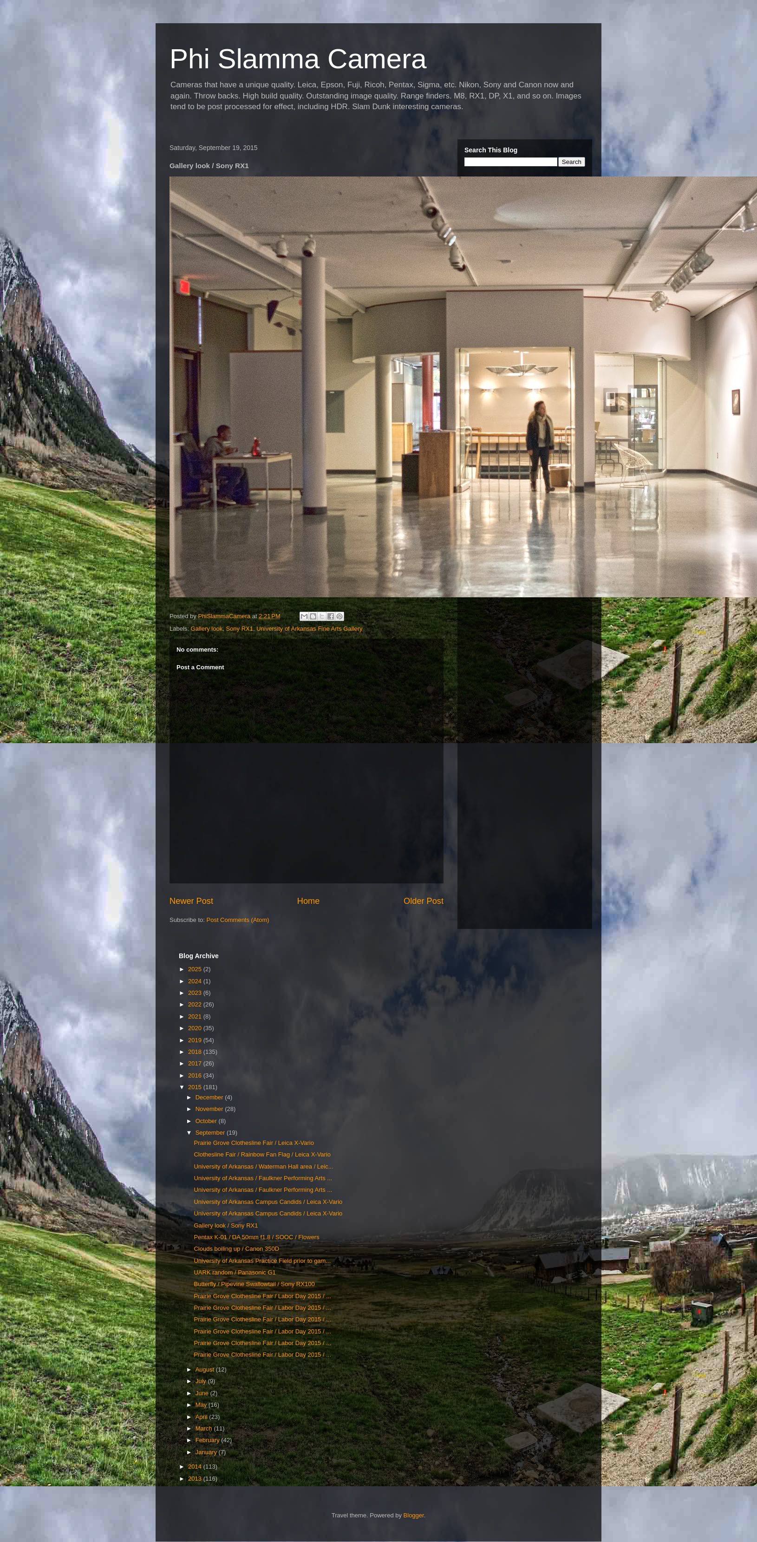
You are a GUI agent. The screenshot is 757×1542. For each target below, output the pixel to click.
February (209, 1440)
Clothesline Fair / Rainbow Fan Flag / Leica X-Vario (262, 1154)
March (205, 1428)
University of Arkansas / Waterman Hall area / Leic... (263, 1166)
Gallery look (207, 628)
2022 (195, 1004)
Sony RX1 (239, 628)
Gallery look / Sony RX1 (226, 1225)
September (211, 1132)
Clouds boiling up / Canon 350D (236, 1248)
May (202, 1404)
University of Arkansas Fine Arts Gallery (309, 628)
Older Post (424, 901)
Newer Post (191, 901)
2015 (195, 1087)
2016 (195, 1075)
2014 (195, 1466)
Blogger (414, 1515)
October (207, 1120)
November (210, 1108)
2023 (195, 992)
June (203, 1393)
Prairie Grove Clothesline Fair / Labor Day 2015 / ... (262, 1296)
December (210, 1097)
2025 (195, 969)
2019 (195, 1040)
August (206, 1369)
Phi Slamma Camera (298, 58)
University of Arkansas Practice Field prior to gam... (262, 1260)
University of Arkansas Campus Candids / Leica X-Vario (268, 1201)
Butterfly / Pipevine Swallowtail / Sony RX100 (254, 1284)
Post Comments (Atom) (238, 919)
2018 (195, 1051)
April (202, 1416)
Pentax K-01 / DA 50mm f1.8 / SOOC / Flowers (256, 1237)
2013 (195, 1478)
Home (308, 901)
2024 (195, 981)
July (202, 1381)
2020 (195, 1028)
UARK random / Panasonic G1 (234, 1272)
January (207, 1452)
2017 (195, 1063)
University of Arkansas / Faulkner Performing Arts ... (263, 1178)
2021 (195, 1016)
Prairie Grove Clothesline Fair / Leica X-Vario (253, 1142)
